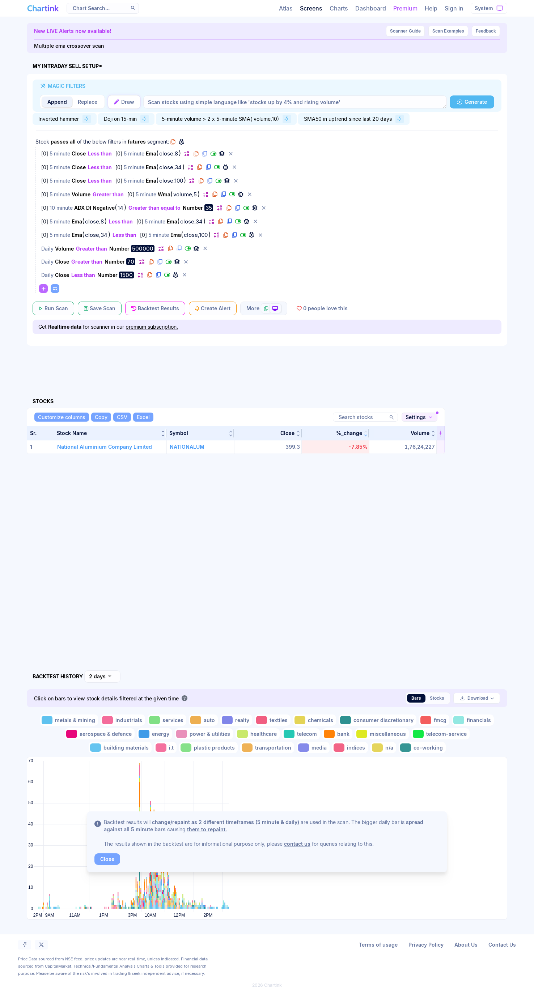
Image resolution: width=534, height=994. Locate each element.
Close (79, 153)
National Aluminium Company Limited (104, 447)
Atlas (286, 8)
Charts (339, 8)
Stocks (437, 698)
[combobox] (102, 676)
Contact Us (502, 945)
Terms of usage (378, 945)
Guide (405, 31)
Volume (81, 194)
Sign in (454, 8)
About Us (466, 945)
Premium (405, 8)
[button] (133, 8)
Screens (311, 8)
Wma (164, 194)
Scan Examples (448, 31)
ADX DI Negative (94, 208)
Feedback (486, 31)
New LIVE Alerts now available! (72, 31)
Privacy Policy (426, 945)
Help (431, 8)
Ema (151, 153)
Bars (416, 698)
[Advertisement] (267, 363)
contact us (297, 844)
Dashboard (370, 8)
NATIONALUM (187, 447)
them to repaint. (207, 829)
